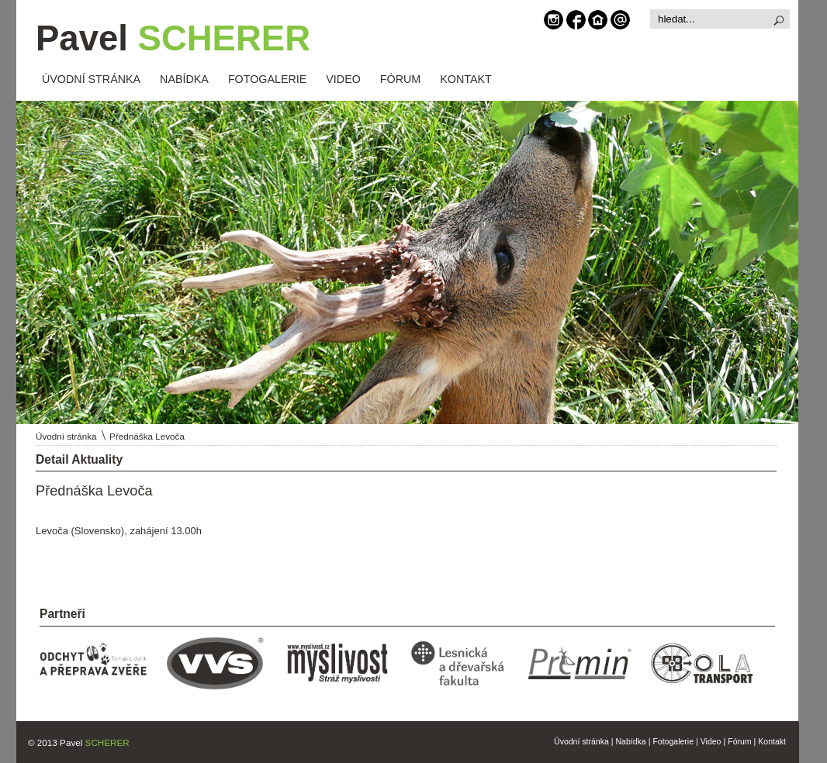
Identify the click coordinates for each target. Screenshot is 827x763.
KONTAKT (465, 79)
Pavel (173, 38)
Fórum (739, 741)
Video (711, 741)
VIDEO (343, 79)
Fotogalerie (673, 741)
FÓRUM (400, 79)
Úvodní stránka (66, 436)
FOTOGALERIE (267, 79)
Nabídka (631, 741)
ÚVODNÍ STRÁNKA (91, 79)
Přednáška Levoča (147, 436)
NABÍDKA (184, 79)
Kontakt (772, 741)
